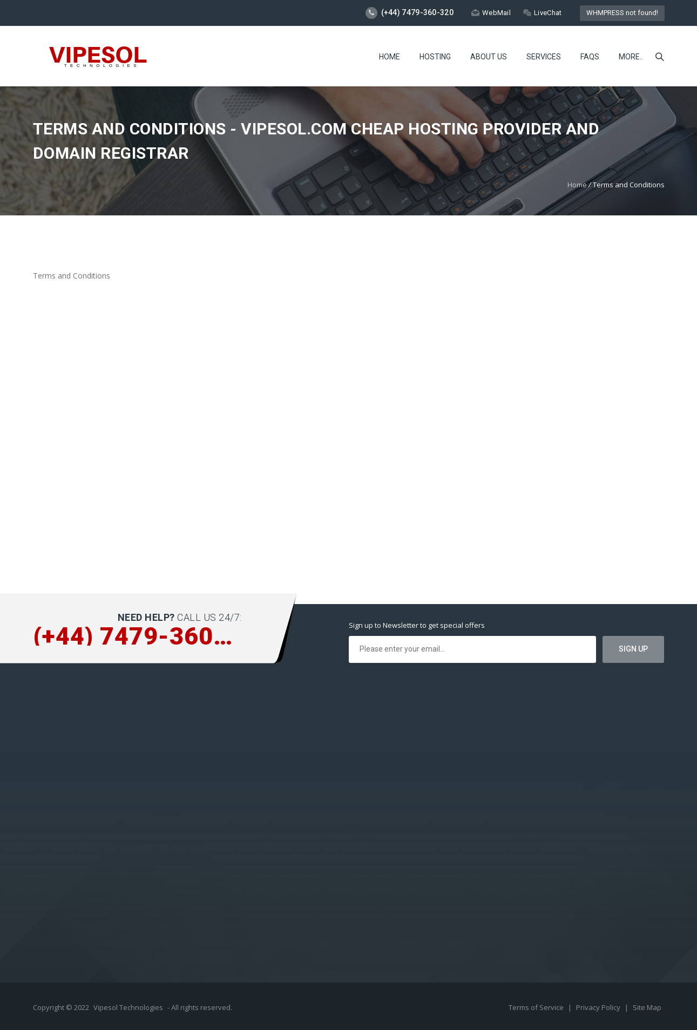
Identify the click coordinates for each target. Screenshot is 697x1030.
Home (389, 56)
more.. (631, 56)
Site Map (647, 1007)
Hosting (435, 56)
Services (543, 56)
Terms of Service (537, 1007)
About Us (488, 56)
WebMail (491, 13)
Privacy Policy (599, 1007)
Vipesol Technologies (128, 1007)
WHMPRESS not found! (622, 13)
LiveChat (542, 13)
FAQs (589, 56)
